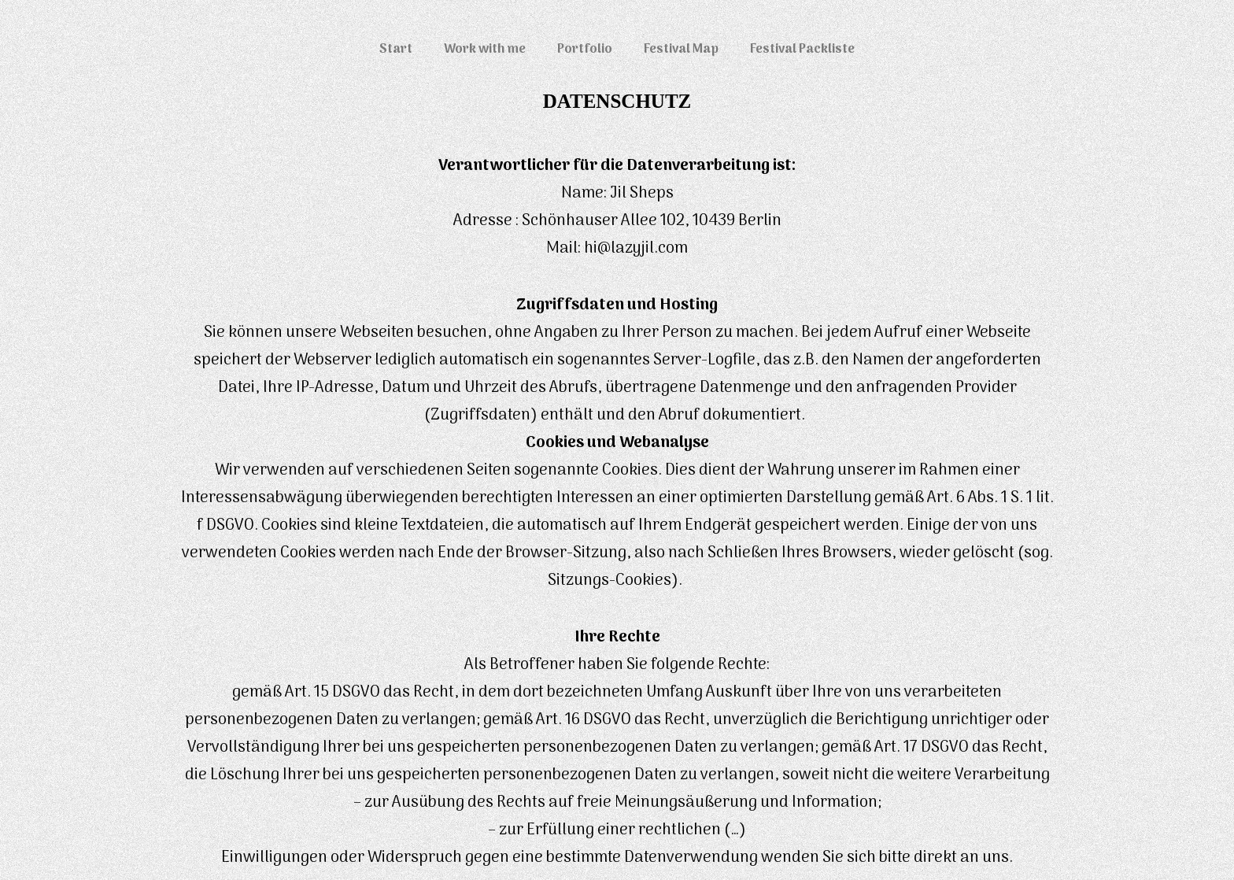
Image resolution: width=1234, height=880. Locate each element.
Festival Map (681, 49)
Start (395, 49)
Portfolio (584, 49)
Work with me (485, 49)
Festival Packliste (802, 49)
